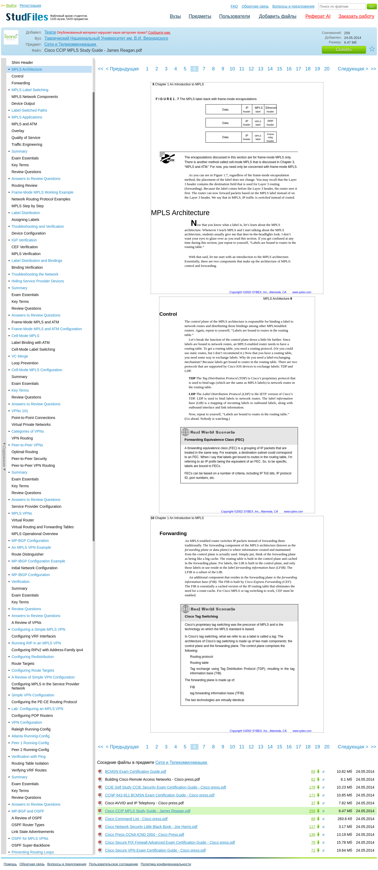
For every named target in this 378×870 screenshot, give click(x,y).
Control (17, 76)
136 (312, 834)
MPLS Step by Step (28, 206)
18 (308, 68)
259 (312, 811)
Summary (19, 151)
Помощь (10, 864)
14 (270, 68)
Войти (11, 5)
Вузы (175, 16)
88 (313, 819)
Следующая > (353, 68)
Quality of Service (26, 138)
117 (312, 827)
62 (313, 779)
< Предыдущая (122, 68)
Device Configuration (29, 233)
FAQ (234, 6)
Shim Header (22, 62)
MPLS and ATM (24, 124)
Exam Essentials (25, 158)
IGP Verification (24, 240)
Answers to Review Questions (36, 179)
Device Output (23, 103)
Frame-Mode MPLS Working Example (42, 192)
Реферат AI (317, 16)
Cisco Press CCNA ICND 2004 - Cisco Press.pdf (144, 834)
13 (260, 68)
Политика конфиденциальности (166, 864)
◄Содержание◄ (4, 150)
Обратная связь (255, 6)
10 (232, 68)
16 (289, 68)
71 (313, 850)
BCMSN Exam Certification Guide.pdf (135, 771)
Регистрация (30, 5)
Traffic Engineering (27, 144)
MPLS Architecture (27, 69)
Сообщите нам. (159, 32)
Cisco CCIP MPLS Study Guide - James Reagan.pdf (147, 811)
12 (251, 68)
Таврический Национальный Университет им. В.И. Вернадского (106, 38)
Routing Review (24, 185)
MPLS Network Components (35, 97)
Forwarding (21, 83)
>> (373, 68)
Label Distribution (26, 213)
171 (312, 795)
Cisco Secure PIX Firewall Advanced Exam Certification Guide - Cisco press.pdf (170, 842)
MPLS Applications (27, 117)
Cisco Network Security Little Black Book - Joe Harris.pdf (151, 827)
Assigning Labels (25, 220)
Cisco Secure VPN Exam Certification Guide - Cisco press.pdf (155, 850)
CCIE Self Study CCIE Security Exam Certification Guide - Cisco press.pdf (165, 787)
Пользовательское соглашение (113, 864)
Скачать (344, 49)
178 (312, 787)
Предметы (200, 16)
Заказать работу (356, 16)
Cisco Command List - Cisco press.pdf (136, 819)
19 (317, 68)
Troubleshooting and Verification (38, 226)
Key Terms (20, 165)
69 (313, 771)
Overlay (18, 131)
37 (313, 803)
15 (279, 68)
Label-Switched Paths (29, 110)
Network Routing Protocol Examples (41, 199)
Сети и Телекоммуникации (70, 44)
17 (298, 68)
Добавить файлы (277, 16)
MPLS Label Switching (30, 90)
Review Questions (26, 172)
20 (326, 68)
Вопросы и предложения (293, 6)
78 (313, 842)
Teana (50, 32)
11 (241, 68)
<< (100, 68)
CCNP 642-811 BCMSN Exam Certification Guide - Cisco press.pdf (159, 795)
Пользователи (234, 16)
